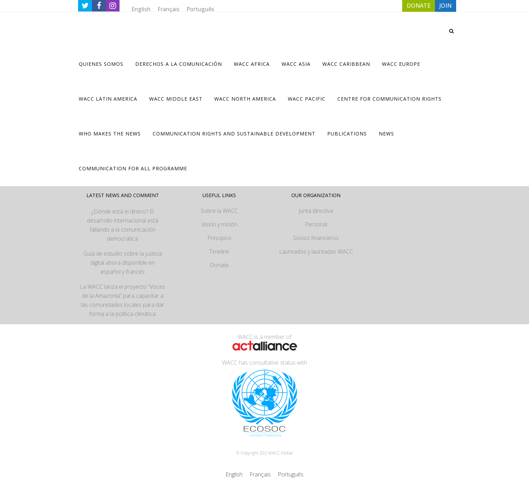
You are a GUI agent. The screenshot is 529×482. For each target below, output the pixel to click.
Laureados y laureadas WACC (316, 251)
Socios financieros (316, 238)
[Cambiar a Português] (200, 9)
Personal (316, 224)
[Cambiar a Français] (168, 9)
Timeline (219, 251)
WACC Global (280, 453)
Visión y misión (219, 224)
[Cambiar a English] (141, 9)
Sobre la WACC (219, 211)
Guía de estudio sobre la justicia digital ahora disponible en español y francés (122, 262)
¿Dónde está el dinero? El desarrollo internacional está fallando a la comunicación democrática (122, 225)
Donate (219, 265)
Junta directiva (316, 211)
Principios (219, 238)
